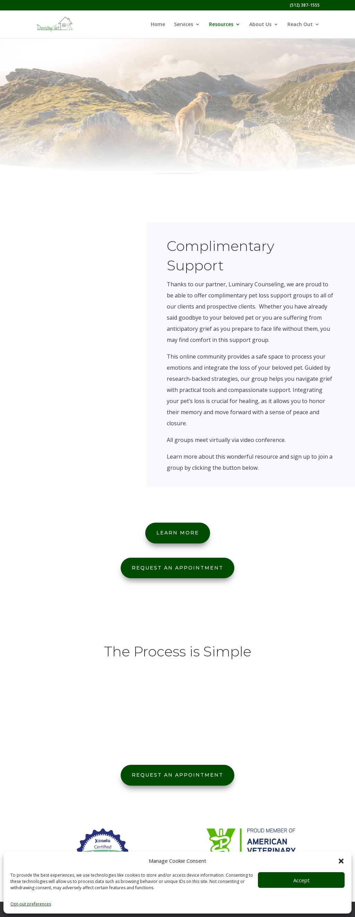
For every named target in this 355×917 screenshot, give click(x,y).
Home (158, 24)
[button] (341, 861)
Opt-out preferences (30, 904)
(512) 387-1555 (305, 5)
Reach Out (300, 24)
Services (183, 24)
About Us (260, 24)
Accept (301, 880)
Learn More (177, 533)
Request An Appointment (177, 568)
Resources (221, 24)
